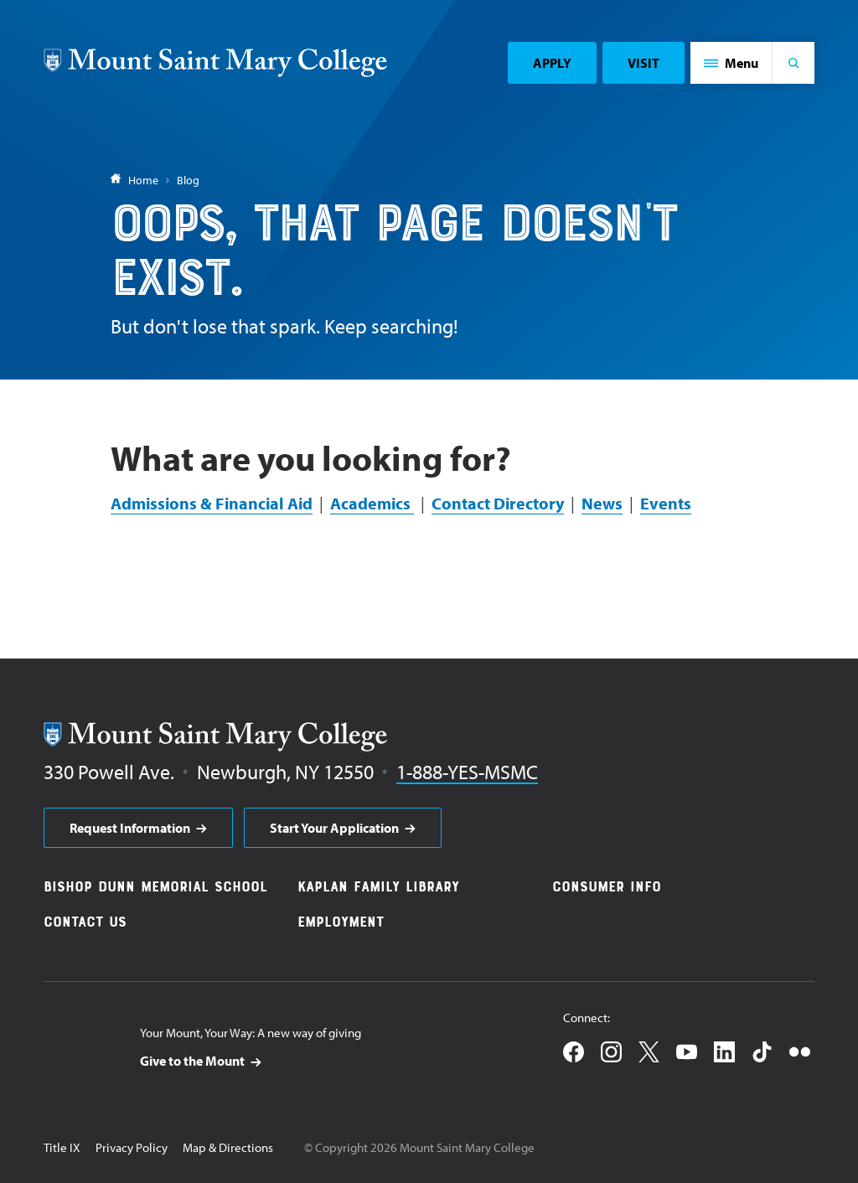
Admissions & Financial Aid (212, 503)
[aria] (138, 828)
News (602, 503)
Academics (372, 503)
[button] (731, 63)
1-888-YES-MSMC (467, 772)
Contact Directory (498, 503)
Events (665, 503)
